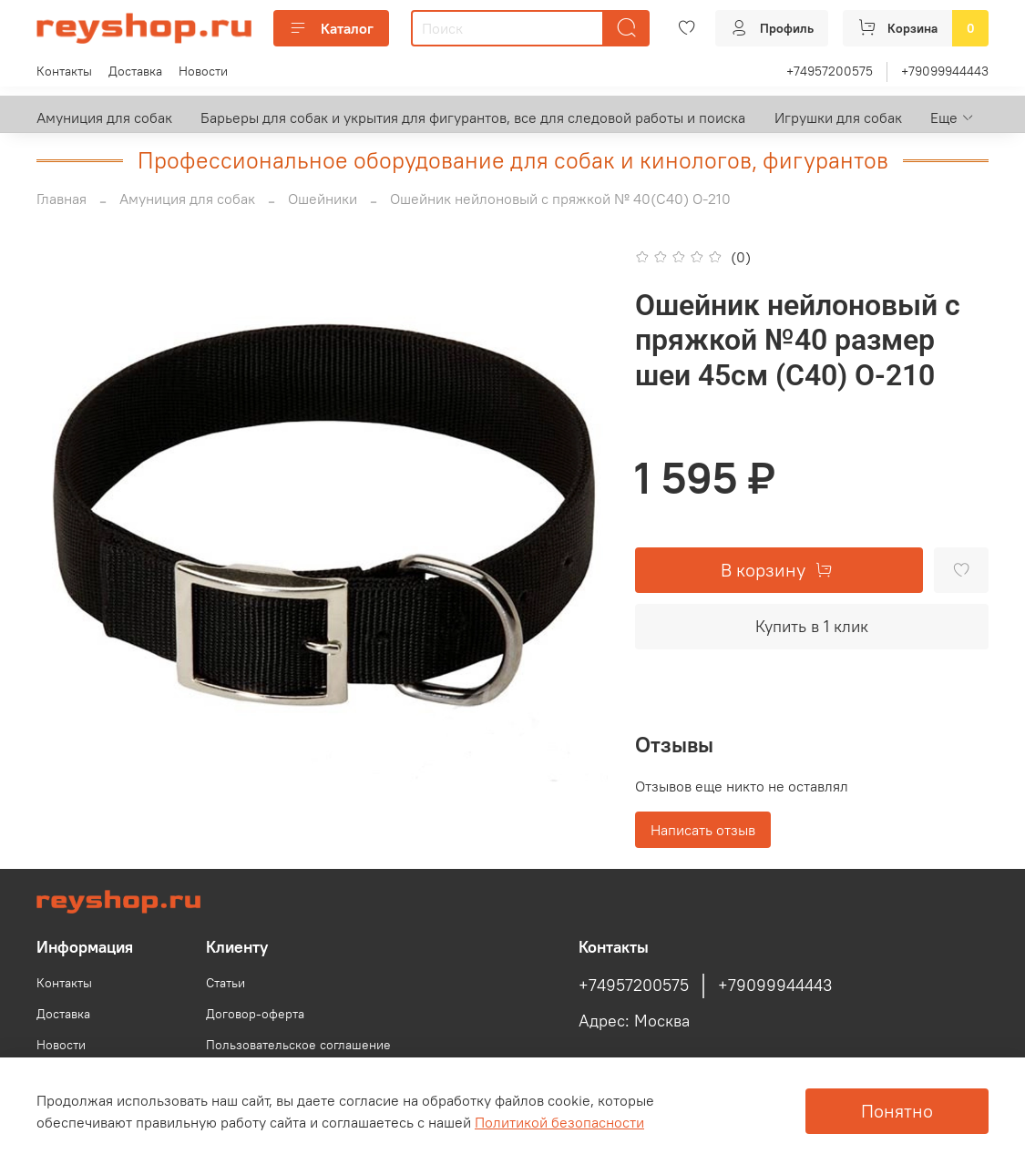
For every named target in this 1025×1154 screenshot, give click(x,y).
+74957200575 (829, 71)
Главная (61, 198)
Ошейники (322, 198)
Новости (203, 71)
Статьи (225, 983)
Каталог (331, 28)
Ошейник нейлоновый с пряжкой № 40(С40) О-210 (560, 198)
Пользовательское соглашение (298, 1045)
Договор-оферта (255, 1014)
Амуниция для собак (104, 117)
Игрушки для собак (838, 117)
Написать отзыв (703, 830)
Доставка (135, 71)
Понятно (897, 1110)
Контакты (64, 71)
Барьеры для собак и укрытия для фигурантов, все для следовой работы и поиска (472, 117)
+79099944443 (945, 71)
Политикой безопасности (559, 1122)
